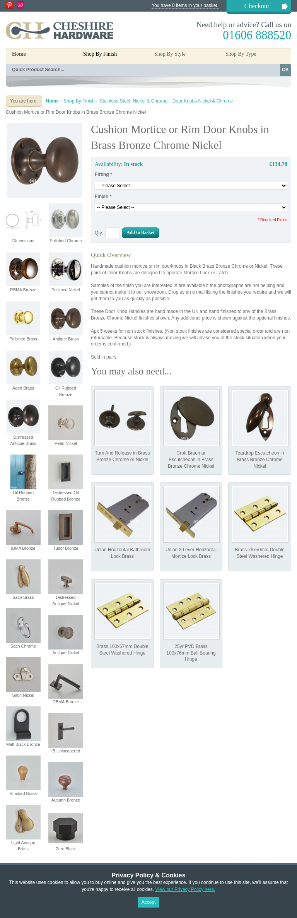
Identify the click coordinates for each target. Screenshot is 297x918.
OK (285, 69)
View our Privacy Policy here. (185, 889)
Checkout (256, 6)
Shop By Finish (79, 101)
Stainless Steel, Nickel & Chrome (133, 101)
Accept (149, 902)
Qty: (99, 233)
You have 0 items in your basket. (185, 5)
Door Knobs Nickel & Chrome (202, 101)
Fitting (103, 174)
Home (19, 54)
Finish (103, 196)
